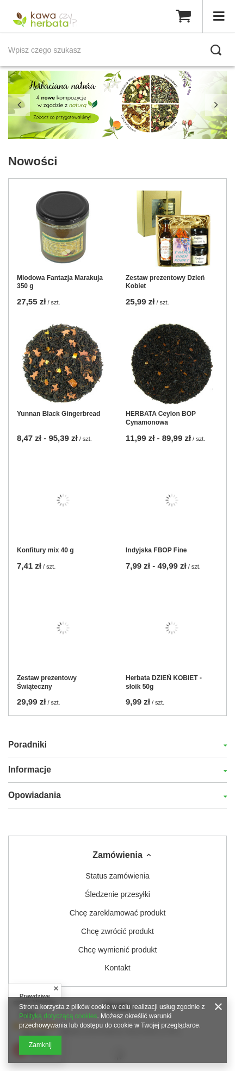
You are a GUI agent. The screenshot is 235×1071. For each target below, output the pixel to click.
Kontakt (117, 967)
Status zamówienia (117, 875)
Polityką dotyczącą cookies (58, 1016)
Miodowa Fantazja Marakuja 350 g (60, 282)
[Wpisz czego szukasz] (117, 50)
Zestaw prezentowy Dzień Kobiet (165, 282)
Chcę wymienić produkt (117, 949)
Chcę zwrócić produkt (117, 931)
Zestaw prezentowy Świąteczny (47, 682)
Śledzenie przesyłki (117, 894)
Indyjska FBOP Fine (156, 550)
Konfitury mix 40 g (45, 550)
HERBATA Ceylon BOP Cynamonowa (161, 418)
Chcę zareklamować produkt (118, 912)
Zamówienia (117, 855)
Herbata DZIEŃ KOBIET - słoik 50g (164, 682)
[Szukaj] (216, 50)
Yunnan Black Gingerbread (58, 414)
